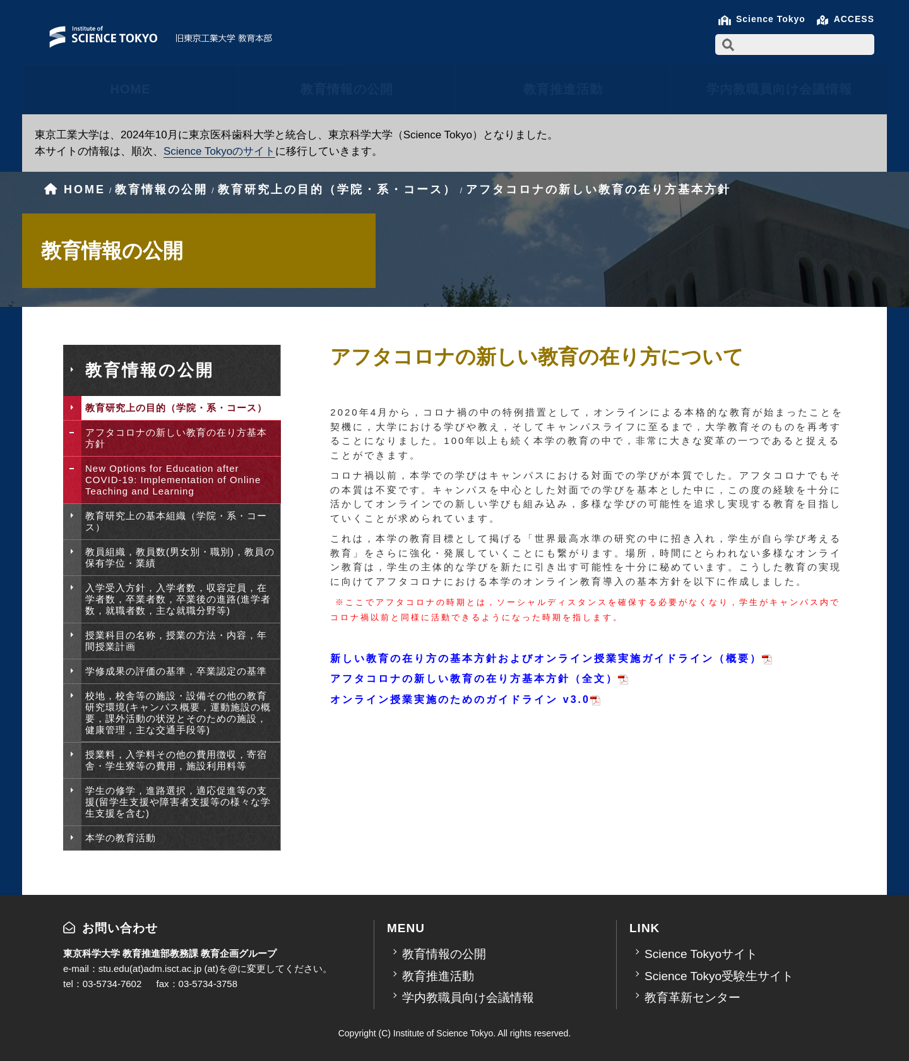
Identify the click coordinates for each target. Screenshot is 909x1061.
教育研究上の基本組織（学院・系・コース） (176, 521)
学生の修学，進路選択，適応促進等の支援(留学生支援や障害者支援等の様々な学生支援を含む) (178, 801)
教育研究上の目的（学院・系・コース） (176, 407)
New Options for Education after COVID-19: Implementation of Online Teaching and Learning (173, 479)
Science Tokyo (770, 19)
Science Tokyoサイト (701, 954)
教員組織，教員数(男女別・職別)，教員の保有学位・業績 (180, 557)
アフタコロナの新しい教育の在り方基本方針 (176, 438)
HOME (130, 89)
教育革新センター (692, 997)
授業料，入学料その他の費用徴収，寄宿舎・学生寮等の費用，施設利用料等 (176, 760)
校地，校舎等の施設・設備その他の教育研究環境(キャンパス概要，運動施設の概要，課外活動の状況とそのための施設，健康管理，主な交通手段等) (178, 712)
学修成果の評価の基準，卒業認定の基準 (176, 671)
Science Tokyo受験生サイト (719, 976)
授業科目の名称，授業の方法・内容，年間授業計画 (176, 641)
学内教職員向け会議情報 (779, 89)
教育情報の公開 (346, 89)
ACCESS (854, 19)
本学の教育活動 (120, 837)
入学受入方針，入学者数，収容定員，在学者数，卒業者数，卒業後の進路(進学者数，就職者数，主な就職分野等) (178, 599)
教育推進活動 (563, 89)
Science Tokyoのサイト (219, 151)
